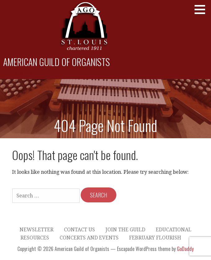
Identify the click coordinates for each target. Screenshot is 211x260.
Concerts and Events (89, 238)
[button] (202, 9)
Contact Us (79, 230)
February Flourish (155, 238)
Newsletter (36, 230)
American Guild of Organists (56, 62)
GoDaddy (185, 249)
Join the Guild (125, 230)
